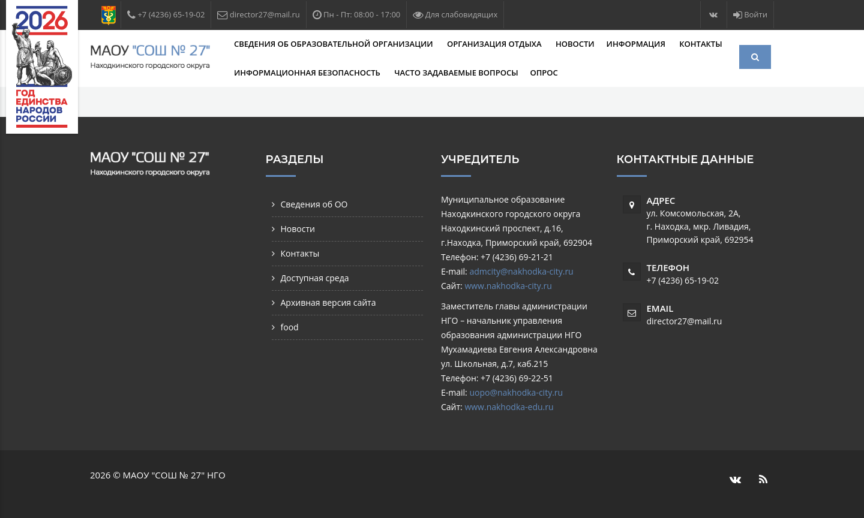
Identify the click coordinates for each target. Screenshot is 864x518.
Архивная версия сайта (328, 302)
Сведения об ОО (314, 204)
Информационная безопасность (308, 72)
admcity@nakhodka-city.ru (521, 271)
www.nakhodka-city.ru (507, 285)
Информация (637, 43)
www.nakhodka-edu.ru (508, 406)
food (290, 327)
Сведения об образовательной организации (334, 43)
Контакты (700, 43)
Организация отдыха (495, 43)
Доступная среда (315, 278)
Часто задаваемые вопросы (456, 72)
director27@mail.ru (684, 321)
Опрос (544, 72)
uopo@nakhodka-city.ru (516, 392)
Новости (575, 43)
